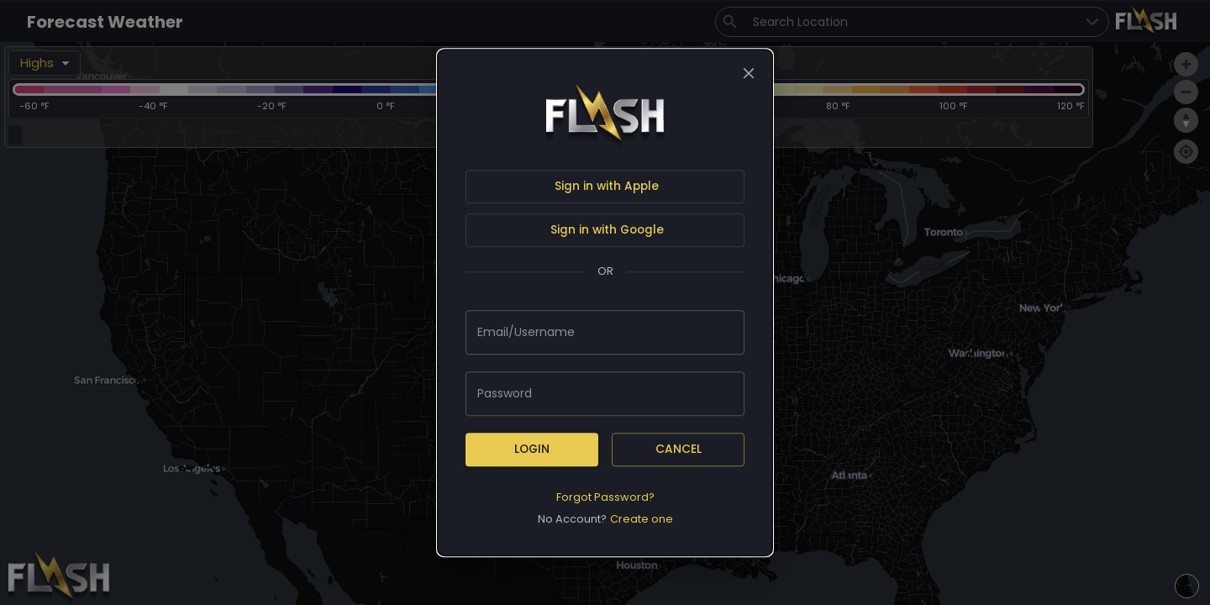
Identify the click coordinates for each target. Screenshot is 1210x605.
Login (532, 449)
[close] (749, 73)
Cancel (678, 449)
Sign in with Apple (607, 186)
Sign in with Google (607, 230)
